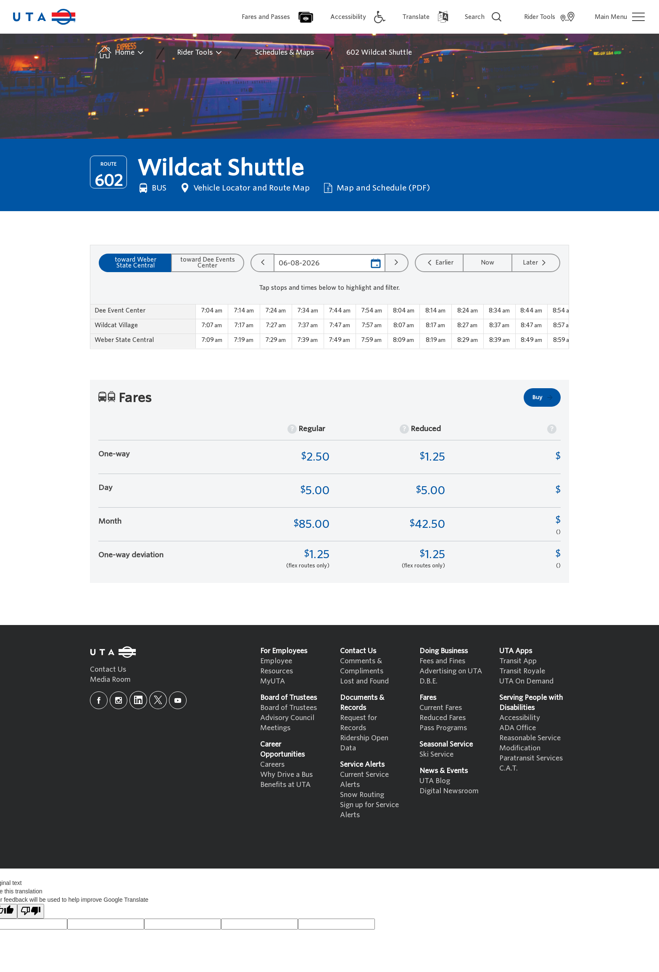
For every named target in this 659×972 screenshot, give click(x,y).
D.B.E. (428, 681)
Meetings (275, 728)
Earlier (439, 262)
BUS (151, 188)
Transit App (518, 661)
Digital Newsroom (449, 791)
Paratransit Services (531, 758)
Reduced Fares (442, 718)
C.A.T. (508, 768)
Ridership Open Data (364, 743)
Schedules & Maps (284, 52)
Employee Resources (276, 666)
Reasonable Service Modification (530, 743)
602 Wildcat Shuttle (379, 52)
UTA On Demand (526, 681)
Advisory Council (287, 718)
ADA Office (517, 728)
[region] (329, 326)
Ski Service (436, 754)
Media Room (110, 679)
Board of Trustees (288, 708)
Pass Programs (443, 728)
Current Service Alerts (364, 780)
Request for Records (358, 723)
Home (120, 52)
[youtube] (178, 700)
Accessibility (519, 718)
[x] (158, 700)
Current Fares (440, 708)
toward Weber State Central (135, 262)
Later (535, 262)
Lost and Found (364, 681)
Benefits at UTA (285, 785)
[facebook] (99, 700)
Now (487, 262)
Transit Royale (522, 671)
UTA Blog (434, 781)
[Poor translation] (30, 911)
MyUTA (272, 681)
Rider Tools (200, 52)
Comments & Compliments (361, 666)
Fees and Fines (442, 661)
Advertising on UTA (450, 671)
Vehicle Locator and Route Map (244, 188)
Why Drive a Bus (286, 775)
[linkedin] (138, 700)
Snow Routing (362, 795)
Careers (272, 764)
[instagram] (118, 700)
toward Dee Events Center (207, 262)
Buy (543, 397)
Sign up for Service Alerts (369, 810)
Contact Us (108, 669)
